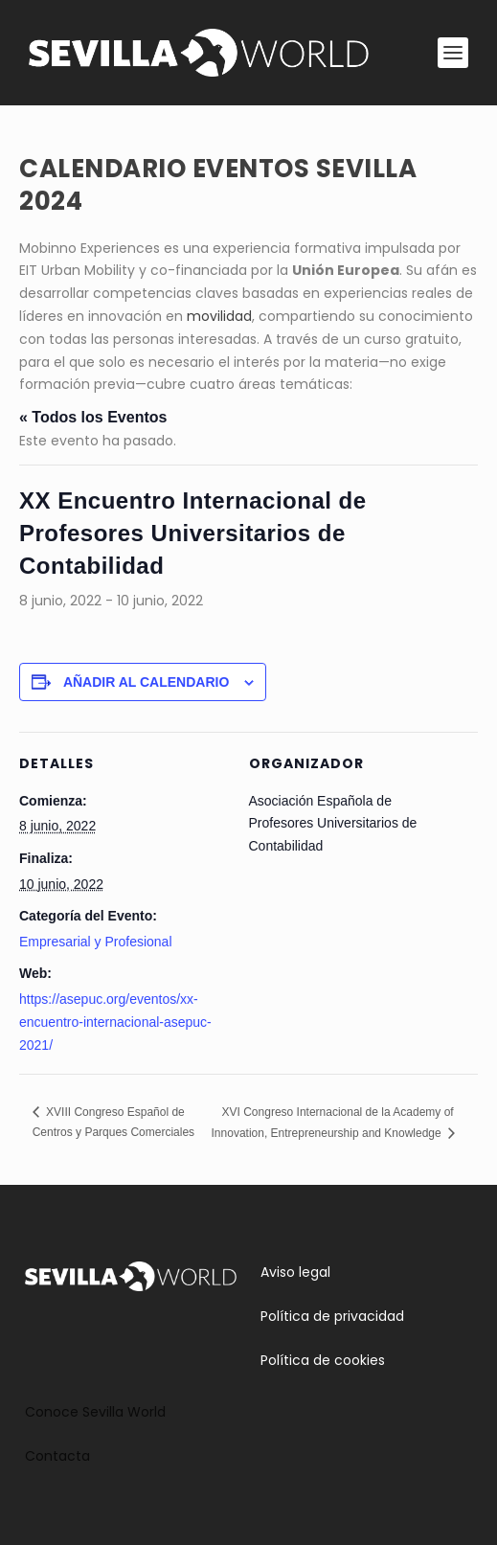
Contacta (57, 1455)
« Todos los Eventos (93, 417)
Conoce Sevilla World (95, 1411)
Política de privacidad (332, 1316)
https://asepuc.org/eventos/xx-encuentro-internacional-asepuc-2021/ (115, 1022)
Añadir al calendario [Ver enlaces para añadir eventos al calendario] (146, 682)
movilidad (219, 316)
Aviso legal (295, 1272)
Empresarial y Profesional (95, 941)
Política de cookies (322, 1360)
